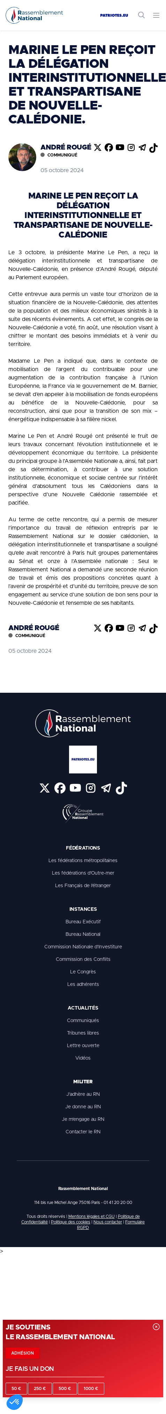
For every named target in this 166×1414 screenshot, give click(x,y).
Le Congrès (83, 972)
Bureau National (83, 934)
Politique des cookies (70, 1222)
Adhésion (22, 1353)
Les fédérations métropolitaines (83, 860)
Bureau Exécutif (83, 921)
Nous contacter (107, 1222)
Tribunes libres (83, 1033)
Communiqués (83, 1020)
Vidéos (83, 1058)
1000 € (91, 1389)
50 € (16, 1389)
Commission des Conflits (83, 959)
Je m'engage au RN (83, 1119)
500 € (65, 1389)
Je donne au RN (83, 1106)
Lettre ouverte (83, 1045)
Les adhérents (83, 984)
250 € (40, 1389)
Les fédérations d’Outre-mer (83, 873)
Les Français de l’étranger (83, 885)
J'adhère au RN (83, 1094)
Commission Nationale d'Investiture (83, 947)
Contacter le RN (83, 1132)
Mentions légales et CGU (91, 1216)
